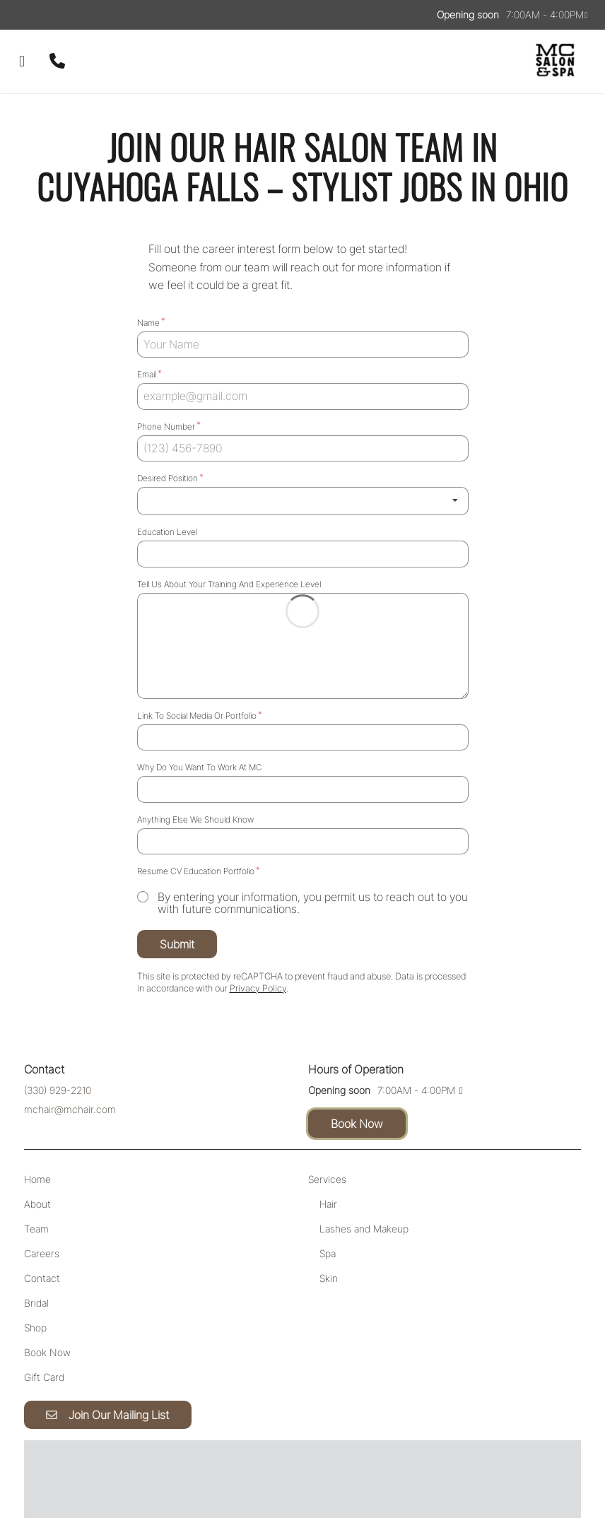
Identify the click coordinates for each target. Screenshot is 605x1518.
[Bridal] (36, 1257)
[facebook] (22, 14)
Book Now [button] (357, 1078)
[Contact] (42, 1232)
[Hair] (328, 1158)
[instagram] (34, 14)
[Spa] (327, 1207)
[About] (37, 1158)
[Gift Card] (44, 1331)
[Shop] (35, 1282)
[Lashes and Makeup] (364, 1183)
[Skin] (328, 1232)
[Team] (36, 1183)
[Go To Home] (555, 61)
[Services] (327, 1133)
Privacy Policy (358, 1466)
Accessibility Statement (269, 1466)
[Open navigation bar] (22, 61)
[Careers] (41, 1207)
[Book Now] (47, 1306)
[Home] (37, 1133)
